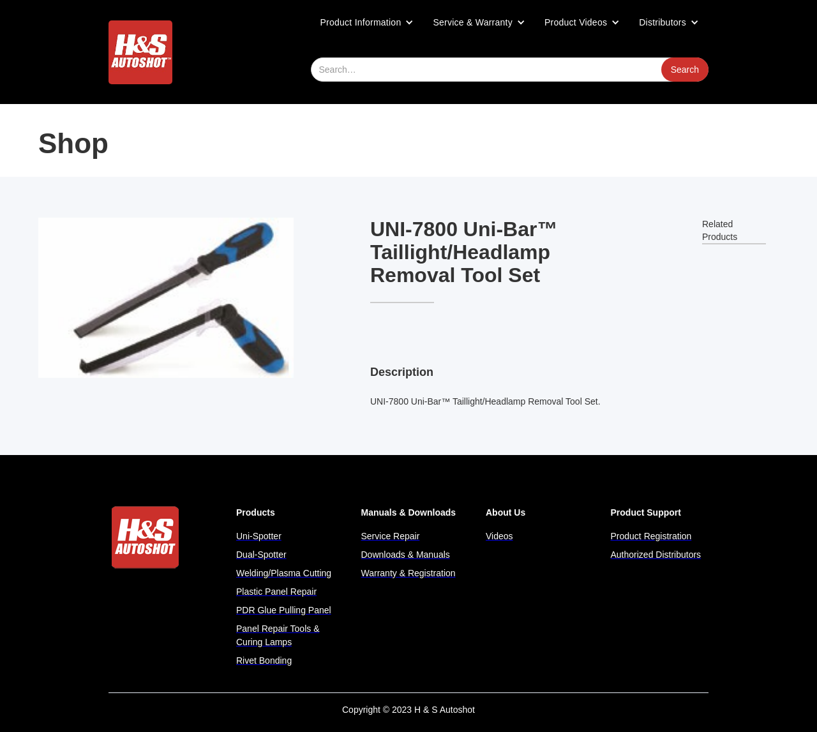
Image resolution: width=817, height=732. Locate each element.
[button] (367, 22)
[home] (140, 52)
